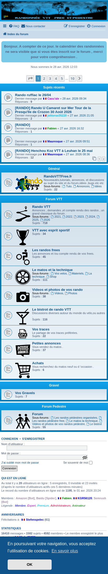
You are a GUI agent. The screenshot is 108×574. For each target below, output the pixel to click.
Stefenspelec (35, 519)
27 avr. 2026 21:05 (82, 115)
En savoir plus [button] (65, 551)
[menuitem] (14, 26)
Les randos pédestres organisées (74, 417)
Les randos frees (46, 250)
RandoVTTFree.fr (58, 176)
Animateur (78, 505)
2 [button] (44, 78)
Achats (38, 363)
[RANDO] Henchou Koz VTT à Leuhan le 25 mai (54, 151)
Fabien (52, 128)
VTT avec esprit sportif (51, 230)
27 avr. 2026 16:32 (72, 128)
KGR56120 (85, 498)
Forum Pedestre (54, 406)
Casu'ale (53, 98)
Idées (96, 186)
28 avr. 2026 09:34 (74, 98)
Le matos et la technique (52, 270)
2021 (56, 216)
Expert (31, 505)
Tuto (67, 186)
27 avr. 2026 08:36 (78, 154)
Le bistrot (94, 424)
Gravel (54, 385)
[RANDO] (22, 125)
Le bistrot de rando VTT (51, 309)
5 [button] (62, 78)
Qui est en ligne (13, 478)
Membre (20, 505)
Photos (71, 293)
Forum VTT (54, 199)
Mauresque (55, 141)
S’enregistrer (33, 438)
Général (54, 169)
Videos (57, 293)
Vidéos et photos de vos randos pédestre (67, 422)
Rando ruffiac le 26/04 (33, 95)
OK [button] (30, 564)
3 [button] (50, 78)
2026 (45, 219)
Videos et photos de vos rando (57, 290)
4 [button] (56, 78)
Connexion (9, 438)
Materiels (76, 273)
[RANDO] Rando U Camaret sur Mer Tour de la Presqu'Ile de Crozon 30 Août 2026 (53, 110)
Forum (37, 414)
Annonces (81, 186)
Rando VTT (41, 207)
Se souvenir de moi (77, 463)
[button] (30, 78)
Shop (51, 276)
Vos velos (59, 273)
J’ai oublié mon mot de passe (20, 462)
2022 (67, 216)
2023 (79, 216)
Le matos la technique (81, 420)
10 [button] (73, 78)
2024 (90, 216)
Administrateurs (61, 505)
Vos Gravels (25, 393)
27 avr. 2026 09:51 (78, 141)
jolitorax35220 (57, 115)
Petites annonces (46, 343)
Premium (43, 505)
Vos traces (41, 329)
